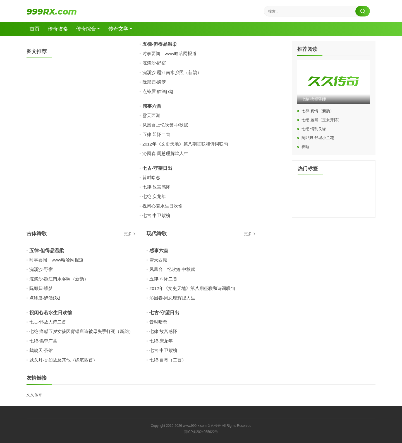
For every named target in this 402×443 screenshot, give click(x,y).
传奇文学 (121, 29)
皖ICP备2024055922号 (201, 432)
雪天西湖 (151, 115)
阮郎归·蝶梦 (154, 82)
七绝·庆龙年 (154, 196)
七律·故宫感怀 (156, 187)
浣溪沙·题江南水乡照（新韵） (172, 72)
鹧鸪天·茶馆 (41, 350)
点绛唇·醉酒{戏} (157, 91)
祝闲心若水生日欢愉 (162, 206)
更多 (128, 234)
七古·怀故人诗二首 (47, 322)
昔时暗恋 (151, 177)
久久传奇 (34, 395)
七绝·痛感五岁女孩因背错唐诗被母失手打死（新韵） (81, 331)
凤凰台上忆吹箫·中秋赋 (165, 125)
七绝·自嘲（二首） (167, 360)
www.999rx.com (195, 426)
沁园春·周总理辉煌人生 (165, 153)
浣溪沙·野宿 (154, 63)
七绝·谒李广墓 (43, 341)
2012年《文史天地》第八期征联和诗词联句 (185, 144)
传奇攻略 (59, 29)
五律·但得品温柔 (160, 44)
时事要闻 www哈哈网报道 (169, 53)
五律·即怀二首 (156, 134)
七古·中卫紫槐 (156, 215)
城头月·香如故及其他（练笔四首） (63, 360)
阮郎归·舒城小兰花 (318, 138)
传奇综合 (88, 29)
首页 (36, 29)
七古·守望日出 (158, 168)
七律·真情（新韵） (318, 111)
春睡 (305, 147)
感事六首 (152, 106)
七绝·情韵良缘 (314, 129)
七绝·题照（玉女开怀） (322, 120)
